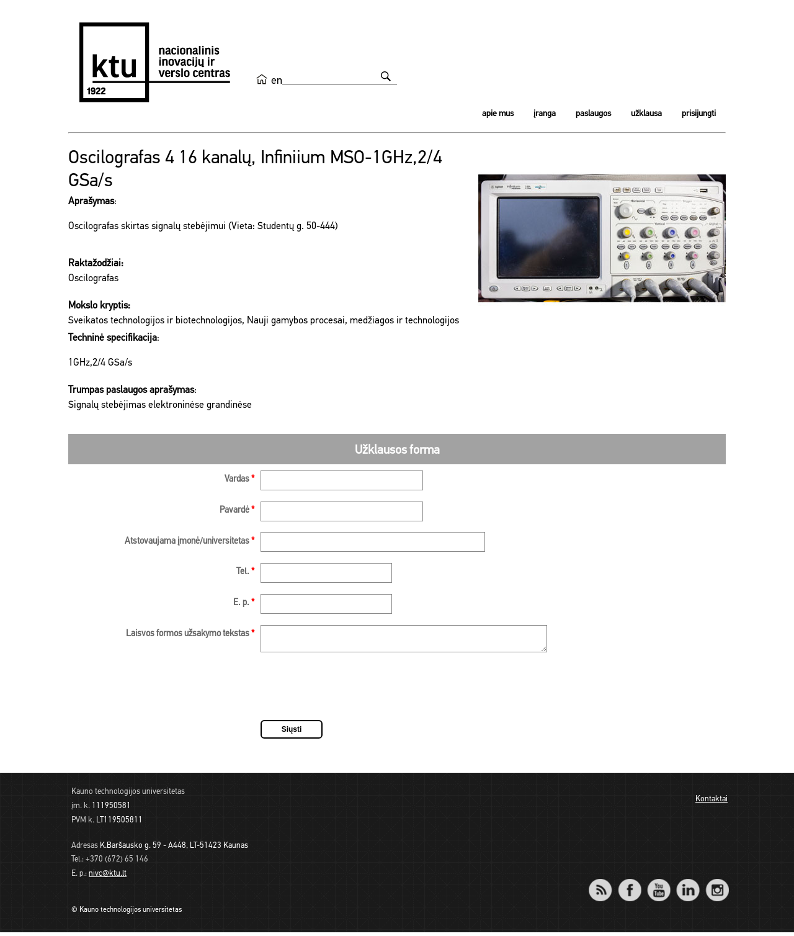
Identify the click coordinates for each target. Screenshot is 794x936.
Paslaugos (593, 114)
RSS (605, 885)
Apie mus (498, 114)
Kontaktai (711, 803)
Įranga (544, 114)
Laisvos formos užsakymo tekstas (190, 634)
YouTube (658, 885)
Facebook (629, 885)
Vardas (239, 479)
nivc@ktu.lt (108, 877)
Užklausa (646, 114)
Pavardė (237, 510)
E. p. (243, 603)
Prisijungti (699, 114)
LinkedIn (688, 885)
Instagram (717, 885)
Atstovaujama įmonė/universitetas (189, 541)
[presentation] (355, 692)
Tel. (245, 572)
